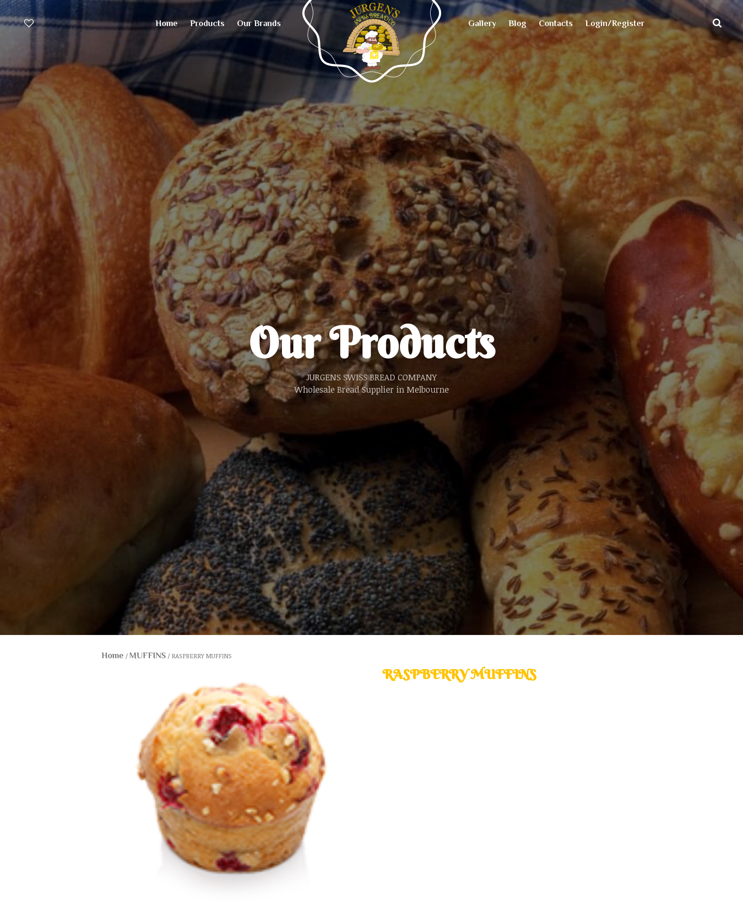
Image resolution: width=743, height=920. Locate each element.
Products (207, 23)
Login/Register (614, 23)
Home (166, 23)
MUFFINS (147, 655)
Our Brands (259, 23)
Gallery (482, 23)
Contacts (556, 23)
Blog (517, 23)
